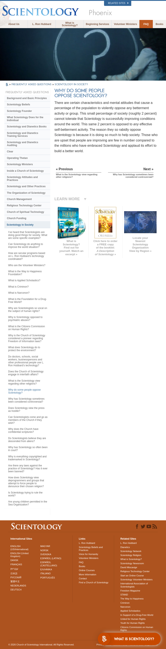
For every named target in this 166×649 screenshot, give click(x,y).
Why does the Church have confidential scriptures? (23, 430)
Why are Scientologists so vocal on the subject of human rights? (27, 310)
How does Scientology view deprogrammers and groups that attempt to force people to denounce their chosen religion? (26, 482)
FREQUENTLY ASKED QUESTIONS (32, 84)
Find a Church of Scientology (93, 582)
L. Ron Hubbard (41, 24)
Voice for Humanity (88, 554)
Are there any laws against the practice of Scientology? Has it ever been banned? (28, 468)
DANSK (14, 560)
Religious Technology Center (24, 205)
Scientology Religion (130, 555)
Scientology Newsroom (132, 563)
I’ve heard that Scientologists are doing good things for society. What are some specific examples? (27, 235)
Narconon (125, 607)
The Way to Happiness (132, 598)
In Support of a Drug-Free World (136, 615)
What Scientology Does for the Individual (25, 119)
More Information (87, 574)
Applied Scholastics (130, 611)
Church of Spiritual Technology (25, 212)
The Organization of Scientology (26, 192)
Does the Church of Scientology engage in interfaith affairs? (26, 373)
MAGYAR (45, 546)
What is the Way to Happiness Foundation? (25, 273)
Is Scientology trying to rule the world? (25, 494)
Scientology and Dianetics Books (26, 126)
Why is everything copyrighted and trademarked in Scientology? (27, 458)
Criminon (125, 603)
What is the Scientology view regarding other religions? (24, 382)
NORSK (44, 550)
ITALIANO (45, 573)
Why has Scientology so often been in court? (28, 449)
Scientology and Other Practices (26, 186)
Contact (83, 578)
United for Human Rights (132, 619)
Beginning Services (97, 24)
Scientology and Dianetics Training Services (22, 134)
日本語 (13, 573)
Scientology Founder (19, 111)
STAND (124, 594)
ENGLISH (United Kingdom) (19, 554)
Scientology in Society (20, 224)
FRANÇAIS (16, 564)
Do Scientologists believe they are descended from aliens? (27, 440)
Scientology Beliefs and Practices (91, 548)
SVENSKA (45, 554)
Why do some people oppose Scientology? (24, 391)
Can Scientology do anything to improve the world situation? (25, 246)
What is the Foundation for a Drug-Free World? (27, 301)
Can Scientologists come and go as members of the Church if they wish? (28, 420)
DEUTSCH (16, 589)
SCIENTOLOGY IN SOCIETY (71, 84)
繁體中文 (15, 581)
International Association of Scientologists (134, 585)
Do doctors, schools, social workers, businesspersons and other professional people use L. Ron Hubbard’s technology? (26, 361)
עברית (14, 568)
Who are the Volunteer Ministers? (26, 265)
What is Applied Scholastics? (24, 280)
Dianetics (125, 547)
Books (159, 24)
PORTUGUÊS (47, 577)
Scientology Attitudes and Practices (22, 179)
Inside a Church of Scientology (25, 170)
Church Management (19, 199)
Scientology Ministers (20, 164)
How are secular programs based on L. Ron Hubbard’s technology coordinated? (26, 256)
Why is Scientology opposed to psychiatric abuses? (25, 319)
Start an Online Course (132, 575)
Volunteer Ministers (125, 24)
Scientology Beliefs (18, 104)
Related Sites (118, 3)
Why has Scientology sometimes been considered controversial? (26, 400)
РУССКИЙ (15, 577)
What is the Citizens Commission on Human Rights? (26, 328)
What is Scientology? (69, 24)
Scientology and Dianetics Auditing (22, 144)
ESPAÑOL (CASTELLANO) (48, 564)
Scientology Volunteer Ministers (136, 579)
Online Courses (87, 570)
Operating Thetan (17, 158)
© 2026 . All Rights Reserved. (41, 644)
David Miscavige (128, 567)
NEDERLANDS (18, 585)
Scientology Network (130, 551)
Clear (10, 151)
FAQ (146, 24)
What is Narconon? (19, 292)
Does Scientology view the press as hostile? (26, 409)
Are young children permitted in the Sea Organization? (27, 503)
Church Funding (16, 218)
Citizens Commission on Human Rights (136, 628)
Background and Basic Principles (27, 98)
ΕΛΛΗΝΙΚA (46, 569)
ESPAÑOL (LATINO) (50, 558)
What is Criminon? (18, 286)
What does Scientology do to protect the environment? (24, 349)
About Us (13, 24)
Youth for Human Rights (132, 623)
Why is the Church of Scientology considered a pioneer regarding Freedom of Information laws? (26, 338)
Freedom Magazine (130, 590)
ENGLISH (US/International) (19, 547)
